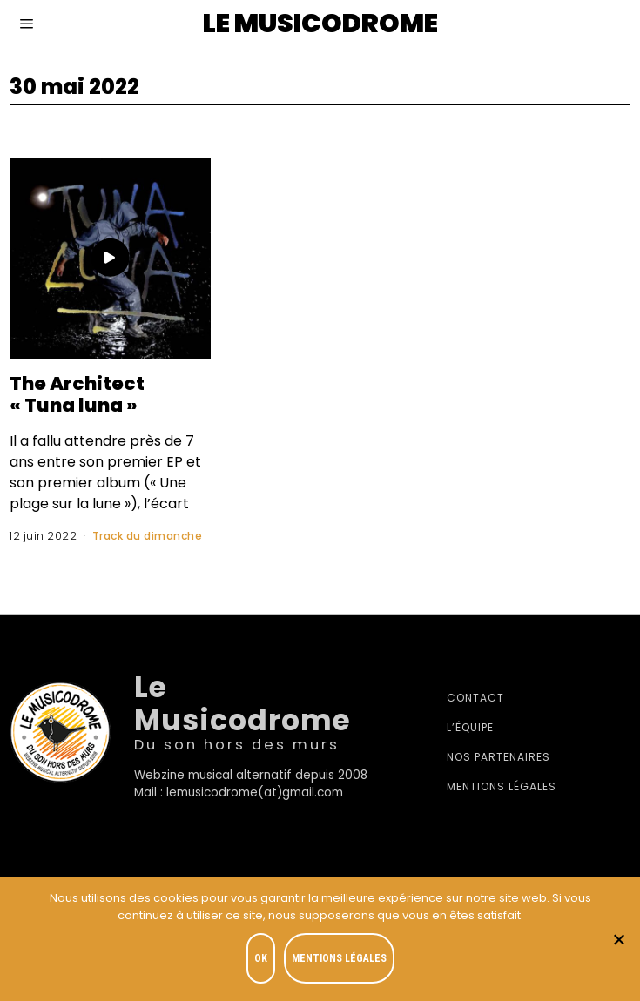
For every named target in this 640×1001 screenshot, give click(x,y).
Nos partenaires (498, 756)
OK (260, 958)
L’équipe (470, 727)
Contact (475, 697)
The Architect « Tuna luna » (79, 394)
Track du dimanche (147, 535)
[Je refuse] (618, 939)
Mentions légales (501, 786)
